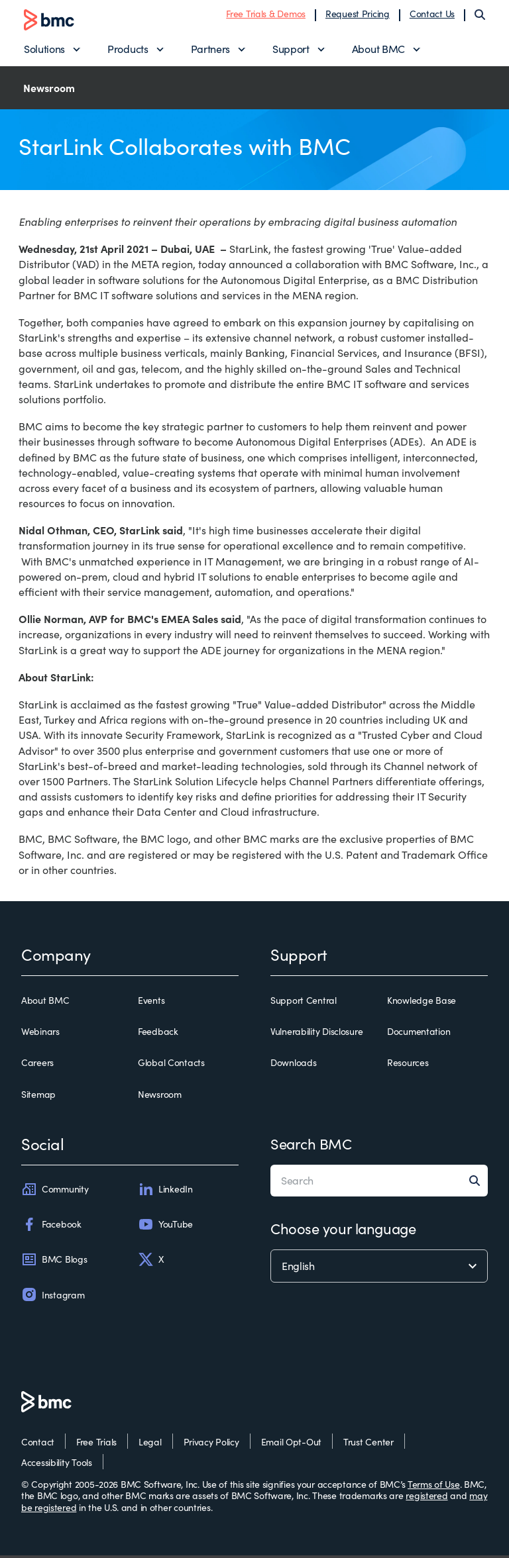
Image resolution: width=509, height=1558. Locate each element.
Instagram (52, 1297)
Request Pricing (357, 15)
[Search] (480, 16)
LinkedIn (165, 1192)
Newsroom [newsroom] (160, 1097)
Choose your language (343, 1231)
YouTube (165, 1227)
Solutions (44, 50)
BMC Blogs (54, 1262)
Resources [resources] (407, 1065)
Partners (210, 50)
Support (291, 50)
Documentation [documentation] (418, 1034)
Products (127, 50)
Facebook (51, 1227)
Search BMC (311, 1146)
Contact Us (432, 15)
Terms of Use (434, 1487)
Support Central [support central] (303, 1003)
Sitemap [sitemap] (38, 1097)
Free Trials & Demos (266, 15)
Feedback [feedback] (158, 1034)
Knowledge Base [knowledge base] (421, 1003)
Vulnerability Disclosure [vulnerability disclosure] (316, 1034)
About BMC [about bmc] (45, 1003)
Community (54, 1192)
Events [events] (151, 1003)
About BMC (378, 50)
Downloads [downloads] (293, 1065)
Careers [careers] (37, 1065)
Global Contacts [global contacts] (171, 1065)
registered (426, 1498)
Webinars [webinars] (40, 1034)
